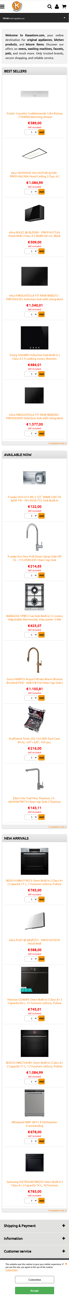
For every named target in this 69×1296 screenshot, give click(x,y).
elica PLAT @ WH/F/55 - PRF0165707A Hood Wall (34, 941)
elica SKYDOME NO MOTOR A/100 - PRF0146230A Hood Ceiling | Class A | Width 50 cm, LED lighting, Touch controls (34, 176)
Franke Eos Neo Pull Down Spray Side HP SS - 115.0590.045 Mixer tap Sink (34, 558)
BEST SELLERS (15, 71)
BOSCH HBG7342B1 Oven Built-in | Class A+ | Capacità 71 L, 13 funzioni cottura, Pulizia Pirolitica (34, 1066)
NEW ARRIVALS (16, 838)
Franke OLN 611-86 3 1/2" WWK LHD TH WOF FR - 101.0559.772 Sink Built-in (34, 498)
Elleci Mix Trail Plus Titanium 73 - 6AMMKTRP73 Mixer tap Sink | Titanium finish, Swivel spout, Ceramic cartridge (34, 801)
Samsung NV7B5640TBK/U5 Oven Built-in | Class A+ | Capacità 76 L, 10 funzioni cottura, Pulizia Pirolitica (34, 1185)
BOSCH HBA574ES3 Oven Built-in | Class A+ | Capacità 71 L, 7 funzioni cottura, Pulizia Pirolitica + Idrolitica (34, 883)
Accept (34, 1290)
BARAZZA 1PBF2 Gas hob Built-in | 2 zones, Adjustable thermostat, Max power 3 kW (34, 617)
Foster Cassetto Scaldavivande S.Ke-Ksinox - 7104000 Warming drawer (35, 114)
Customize (34, 1279)
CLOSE (66, 1263)
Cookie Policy (12, 1269)
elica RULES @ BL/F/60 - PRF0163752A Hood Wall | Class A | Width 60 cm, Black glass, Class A (34, 235)
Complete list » (57, 443)
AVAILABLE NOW (17, 454)
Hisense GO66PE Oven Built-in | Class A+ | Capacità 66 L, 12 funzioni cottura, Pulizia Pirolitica (34, 1002)
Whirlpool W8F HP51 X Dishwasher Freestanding (34, 1123)
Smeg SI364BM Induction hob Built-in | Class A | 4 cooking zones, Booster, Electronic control (35, 358)
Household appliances (13, 18)
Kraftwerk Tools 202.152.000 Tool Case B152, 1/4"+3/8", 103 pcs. (34, 740)
